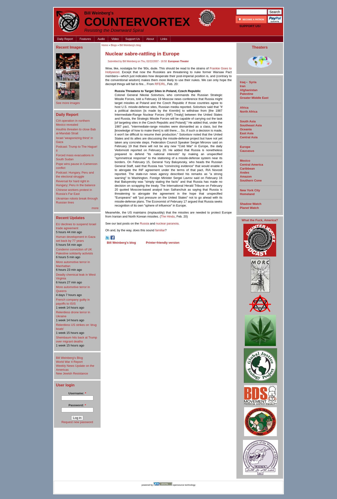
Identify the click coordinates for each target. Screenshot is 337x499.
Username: (77, 393)
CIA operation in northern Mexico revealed (73, 122)
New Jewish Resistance (72, 373)
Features (85, 39)
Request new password (77, 422)
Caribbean (247, 168)
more (95, 208)
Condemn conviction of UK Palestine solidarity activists (74, 251)
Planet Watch (249, 208)
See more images (68, 103)
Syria (252, 82)
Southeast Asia (251, 125)
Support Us (132, 39)
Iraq (242, 82)
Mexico (245, 160)
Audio (101, 39)
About (150, 39)
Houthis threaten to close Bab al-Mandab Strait (76, 131)
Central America (251, 164)
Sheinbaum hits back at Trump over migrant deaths (76, 339)
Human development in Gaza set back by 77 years (75, 238)
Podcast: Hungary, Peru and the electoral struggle (75, 174)
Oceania (246, 129)
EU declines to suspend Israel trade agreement (76, 226)
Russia (144, 223)
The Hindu (168, 216)
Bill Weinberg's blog (130, 45)
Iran (242, 86)
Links (164, 39)
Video (115, 39)
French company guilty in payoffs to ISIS (73, 301)
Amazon (246, 176)
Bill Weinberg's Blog (69, 358)
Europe (245, 147)
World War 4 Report (69, 362)
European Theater (178, 61)
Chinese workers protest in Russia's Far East (74, 192)
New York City (250, 190)
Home (105, 45)
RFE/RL (160, 84)
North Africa (248, 111)
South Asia (248, 121)
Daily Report (65, 39)
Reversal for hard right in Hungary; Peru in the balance (75, 183)
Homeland (247, 194)
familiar (160, 230)
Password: (77, 405)
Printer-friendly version (162, 242)
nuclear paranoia (167, 223)
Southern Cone (251, 180)
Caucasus (247, 151)
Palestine (246, 94)
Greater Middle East (254, 98)
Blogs (114, 45)
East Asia (246, 133)
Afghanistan (248, 90)
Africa (244, 107)
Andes (244, 172)
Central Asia (248, 137)
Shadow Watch (250, 204)
